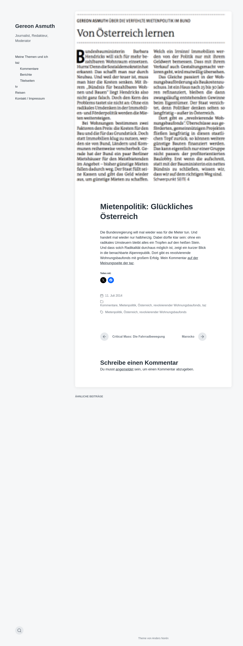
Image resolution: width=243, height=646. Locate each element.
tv (16, 86)
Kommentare (29, 69)
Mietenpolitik (127, 305)
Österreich (145, 305)
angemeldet (124, 369)
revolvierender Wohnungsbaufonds (177, 305)
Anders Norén (160, 638)
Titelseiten (27, 81)
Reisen (20, 92)
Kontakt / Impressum (30, 98)
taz (17, 62)
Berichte (26, 74)
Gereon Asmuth (35, 26)
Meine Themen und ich (31, 57)
